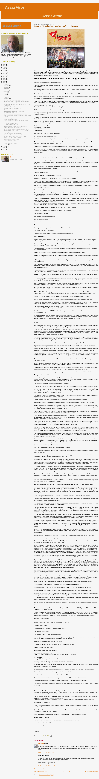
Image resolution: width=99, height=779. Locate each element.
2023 (4, 67)
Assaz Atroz (14, 7)
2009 (4, 146)
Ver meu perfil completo (16, 159)
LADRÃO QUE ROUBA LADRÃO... (12, 123)
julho (5, 91)
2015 (4, 76)
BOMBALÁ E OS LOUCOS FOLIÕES (12, 127)
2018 (4, 72)
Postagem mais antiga (91, 771)
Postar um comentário (39, 768)
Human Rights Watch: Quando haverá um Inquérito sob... (17, 101)
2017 (4, 73)
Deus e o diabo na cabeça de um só (12, 102)
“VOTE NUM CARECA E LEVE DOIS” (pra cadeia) (15, 126)
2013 (4, 79)
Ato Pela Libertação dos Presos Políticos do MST (15, 136)
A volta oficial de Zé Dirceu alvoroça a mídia (14, 111)
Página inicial (66, 771)
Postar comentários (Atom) (46, 775)
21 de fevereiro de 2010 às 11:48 (46, 765)
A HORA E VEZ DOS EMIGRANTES (12, 108)
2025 (4, 64)
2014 (4, 78)
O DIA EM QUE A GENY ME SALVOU (12, 137)
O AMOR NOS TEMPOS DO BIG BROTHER (14, 142)
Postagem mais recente (40, 771)
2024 (4, 65)
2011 (4, 82)
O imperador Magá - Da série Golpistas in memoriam (16, 118)
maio (5, 94)
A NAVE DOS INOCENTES (10, 140)
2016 (4, 75)
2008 (4, 147)
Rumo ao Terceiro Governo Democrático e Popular (15, 114)
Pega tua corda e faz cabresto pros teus (13, 133)
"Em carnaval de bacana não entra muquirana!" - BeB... (16, 129)
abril (5, 95)
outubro (6, 87)
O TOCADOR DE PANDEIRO (10, 112)
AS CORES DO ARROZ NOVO (11, 124)
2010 (4, 84)
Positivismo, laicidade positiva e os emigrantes (14, 134)
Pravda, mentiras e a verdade (10, 143)
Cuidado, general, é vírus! (10, 132)
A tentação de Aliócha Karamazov (11, 139)
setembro (6, 88)
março (6, 97)
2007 (4, 149)
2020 (4, 68)
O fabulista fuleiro (8, 109)
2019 (4, 70)
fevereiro (6, 98)
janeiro (6, 144)
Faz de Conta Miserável (9, 106)
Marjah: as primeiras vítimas (10, 119)
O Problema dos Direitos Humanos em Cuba (14, 100)
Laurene (41, 743)
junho (5, 92)
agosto (6, 90)
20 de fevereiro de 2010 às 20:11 (46, 752)
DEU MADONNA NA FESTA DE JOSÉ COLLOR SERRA (17, 130)
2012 (4, 81)
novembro (6, 85)
